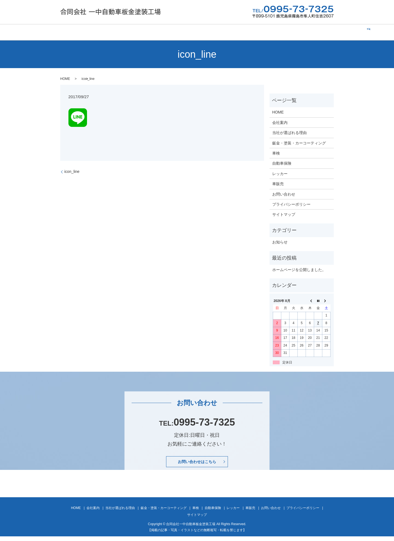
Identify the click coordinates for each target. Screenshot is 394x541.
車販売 (283, 32)
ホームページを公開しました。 (299, 269)
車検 (211, 32)
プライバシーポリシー (291, 204)
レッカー (260, 32)
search (334, 32)
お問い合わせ (309, 32)
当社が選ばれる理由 (118, 32)
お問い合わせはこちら (197, 464)
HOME (61, 32)
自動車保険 (234, 32)
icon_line (71, 171)
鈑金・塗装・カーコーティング (171, 32)
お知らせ (280, 242)
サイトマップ (283, 214)
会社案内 (84, 32)
